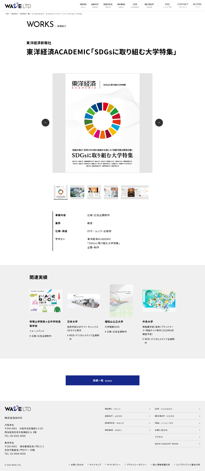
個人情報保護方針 (161, 464)
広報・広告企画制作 (98, 215)
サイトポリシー (114, 464)
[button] (127, 416)
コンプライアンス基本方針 (188, 464)
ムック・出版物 (103, 231)
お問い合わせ (77, 464)
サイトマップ (95, 464)
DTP (89, 231)
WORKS (14, 14)
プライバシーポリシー (137, 464)
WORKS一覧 (25, 14)
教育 (90, 223)
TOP (7, 14)
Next (159, 123)
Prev (46, 123)
